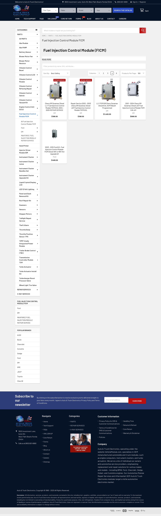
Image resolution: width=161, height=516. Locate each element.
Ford (29, 130)
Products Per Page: (129, 75)
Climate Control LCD (28, 77)
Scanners (28, 207)
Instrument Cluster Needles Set (28, 171)
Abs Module (28, 45)
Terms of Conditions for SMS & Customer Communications (108, 432)
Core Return (66, 21)
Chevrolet (20, 346)
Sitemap (46, 464)
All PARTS (23, 41)
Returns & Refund (129, 427)
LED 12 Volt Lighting (28, 191)
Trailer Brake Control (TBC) (28, 254)
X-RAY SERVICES (23, 296)
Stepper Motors (28, 216)
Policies (102, 439)
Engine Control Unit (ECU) (28, 110)
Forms (79, 21)
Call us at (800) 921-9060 (27, 445)
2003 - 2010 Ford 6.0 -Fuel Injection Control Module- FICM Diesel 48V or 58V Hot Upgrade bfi (54, 152)
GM (29, 134)
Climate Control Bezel (28, 71)
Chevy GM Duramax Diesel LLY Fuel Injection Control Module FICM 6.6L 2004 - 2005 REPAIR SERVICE (54, 108)
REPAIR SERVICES (27, 292)
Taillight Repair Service (28, 221)
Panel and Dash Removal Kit (28, 197)
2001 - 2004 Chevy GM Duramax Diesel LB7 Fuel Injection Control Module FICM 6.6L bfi (133, 108)
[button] (80, 445)
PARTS (27, 36)
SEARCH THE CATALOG (120, 12)
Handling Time (128, 423)
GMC (18, 369)
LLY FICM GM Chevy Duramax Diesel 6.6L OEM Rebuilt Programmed (107, 107)
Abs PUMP (28, 50)
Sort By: (46, 75)
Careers (122, 21)
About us (99, 21)
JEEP (19, 374)
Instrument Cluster (28, 159)
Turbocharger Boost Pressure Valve (27, 281)
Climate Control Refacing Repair (28, 89)
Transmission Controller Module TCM (28, 261)
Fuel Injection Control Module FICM (28, 117)
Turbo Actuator (28, 269)
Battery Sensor (28, 54)
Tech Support (30, 21)
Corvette (20, 351)
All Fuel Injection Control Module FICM (28, 124)
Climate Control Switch (28, 96)
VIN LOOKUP (52, 21)
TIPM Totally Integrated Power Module (28, 245)
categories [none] (22, 32)
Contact (111, 21)
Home (17, 21)
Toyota (19, 378)
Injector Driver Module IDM (28, 153)
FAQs (42, 21)
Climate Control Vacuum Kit (28, 103)
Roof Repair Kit (28, 203)
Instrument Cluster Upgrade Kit (28, 178)
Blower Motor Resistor (28, 64)
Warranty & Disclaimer (131, 435)
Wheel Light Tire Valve (28, 287)
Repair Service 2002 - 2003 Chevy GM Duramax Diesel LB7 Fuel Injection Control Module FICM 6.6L (81, 108)
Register (143, 2)
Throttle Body (28, 232)
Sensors (28, 211)
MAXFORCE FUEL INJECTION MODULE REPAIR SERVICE (28, 140)
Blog (89, 21)
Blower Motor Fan (28, 58)
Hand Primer (24, 148)
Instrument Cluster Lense (28, 165)
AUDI (19, 337)
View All (20, 383)
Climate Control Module (28, 82)
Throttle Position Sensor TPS (28, 237)
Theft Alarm (28, 227)
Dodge (19, 355)
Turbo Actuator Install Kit (27, 274)
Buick (19, 342)
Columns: (92, 75)
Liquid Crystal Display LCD (28, 185)
